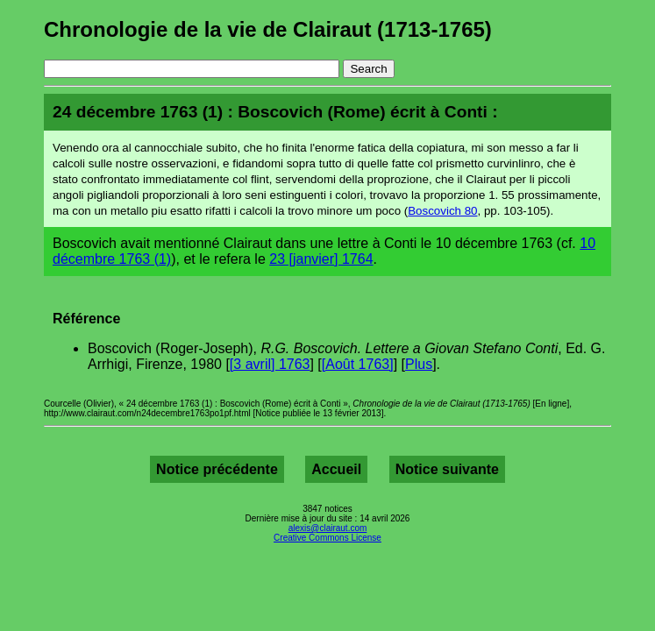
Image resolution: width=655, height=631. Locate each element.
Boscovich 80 (442, 210)
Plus (418, 364)
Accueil (336, 469)
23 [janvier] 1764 (321, 259)
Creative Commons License (327, 537)
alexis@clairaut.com (327, 528)
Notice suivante (447, 469)
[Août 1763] (358, 364)
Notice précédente (217, 469)
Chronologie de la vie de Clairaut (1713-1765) (268, 29)
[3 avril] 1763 (270, 364)
